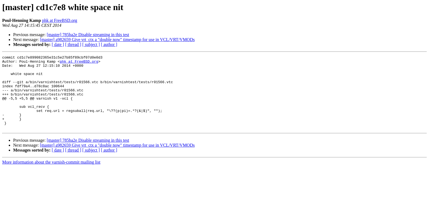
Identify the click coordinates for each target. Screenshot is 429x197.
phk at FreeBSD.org (59, 20)
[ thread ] (73, 44)
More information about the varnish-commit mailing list (51, 177)
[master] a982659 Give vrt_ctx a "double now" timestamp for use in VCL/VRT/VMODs (117, 39)
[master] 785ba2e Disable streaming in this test (88, 34)
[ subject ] (91, 44)
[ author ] (109, 44)
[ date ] (58, 44)
